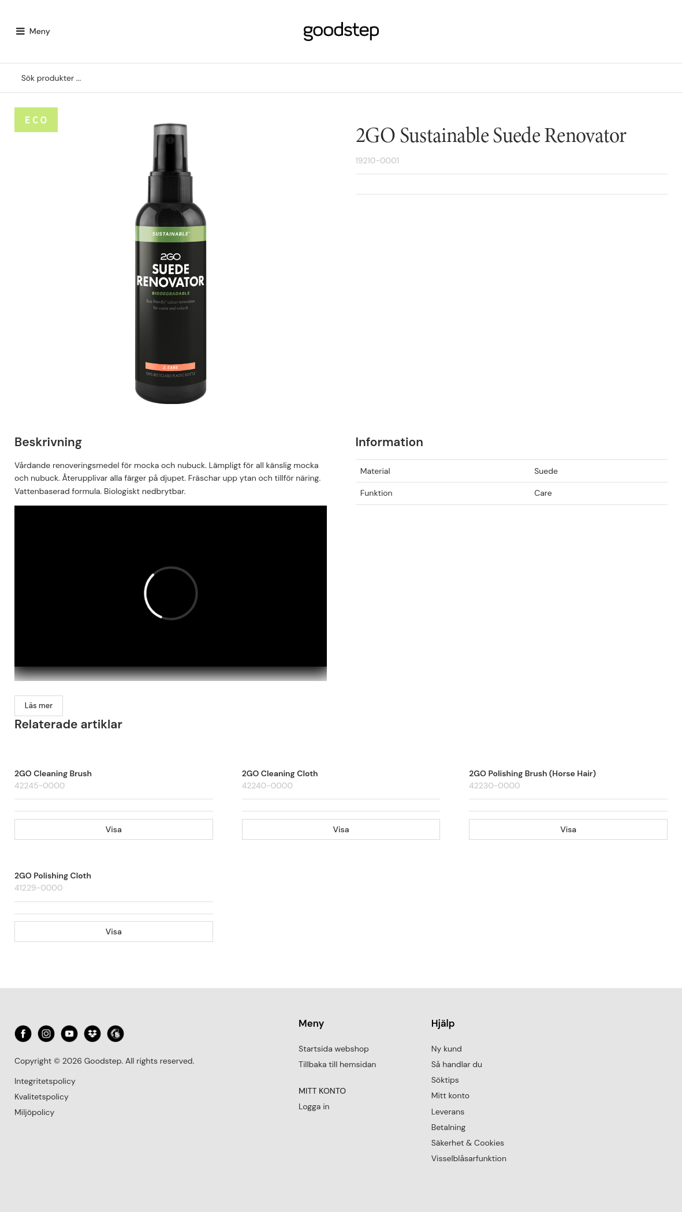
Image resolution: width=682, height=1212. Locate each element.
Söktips (445, 1080)
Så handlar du (456, 1064)
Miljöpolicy (34, 1112)
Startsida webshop (334, 1048)
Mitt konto (450, 1095)
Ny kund (446, 1048)
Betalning (448, 1127)
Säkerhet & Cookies (467, 1143)
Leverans (448, 1111)
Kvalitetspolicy (41, 1096)
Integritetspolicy (45, 1081)
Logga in (314, 1106)
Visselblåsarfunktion (468, 1158)
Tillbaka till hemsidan (337, 1064)
